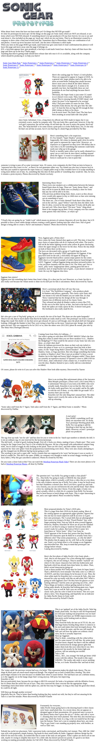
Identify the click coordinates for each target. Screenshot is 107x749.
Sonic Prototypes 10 (78, 65)
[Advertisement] (8, 110)
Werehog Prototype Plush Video (55, 462)
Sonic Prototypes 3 (63, 63)
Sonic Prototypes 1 (30, 63)
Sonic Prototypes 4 (80, 63)
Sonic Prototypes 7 (27, 65)
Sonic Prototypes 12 (11, 67)
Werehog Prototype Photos (16, 464)
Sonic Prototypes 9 (61, 65)
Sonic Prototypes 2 (46, 63)
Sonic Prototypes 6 (10, 65)
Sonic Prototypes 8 (44, 65)
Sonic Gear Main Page (12, 63)
